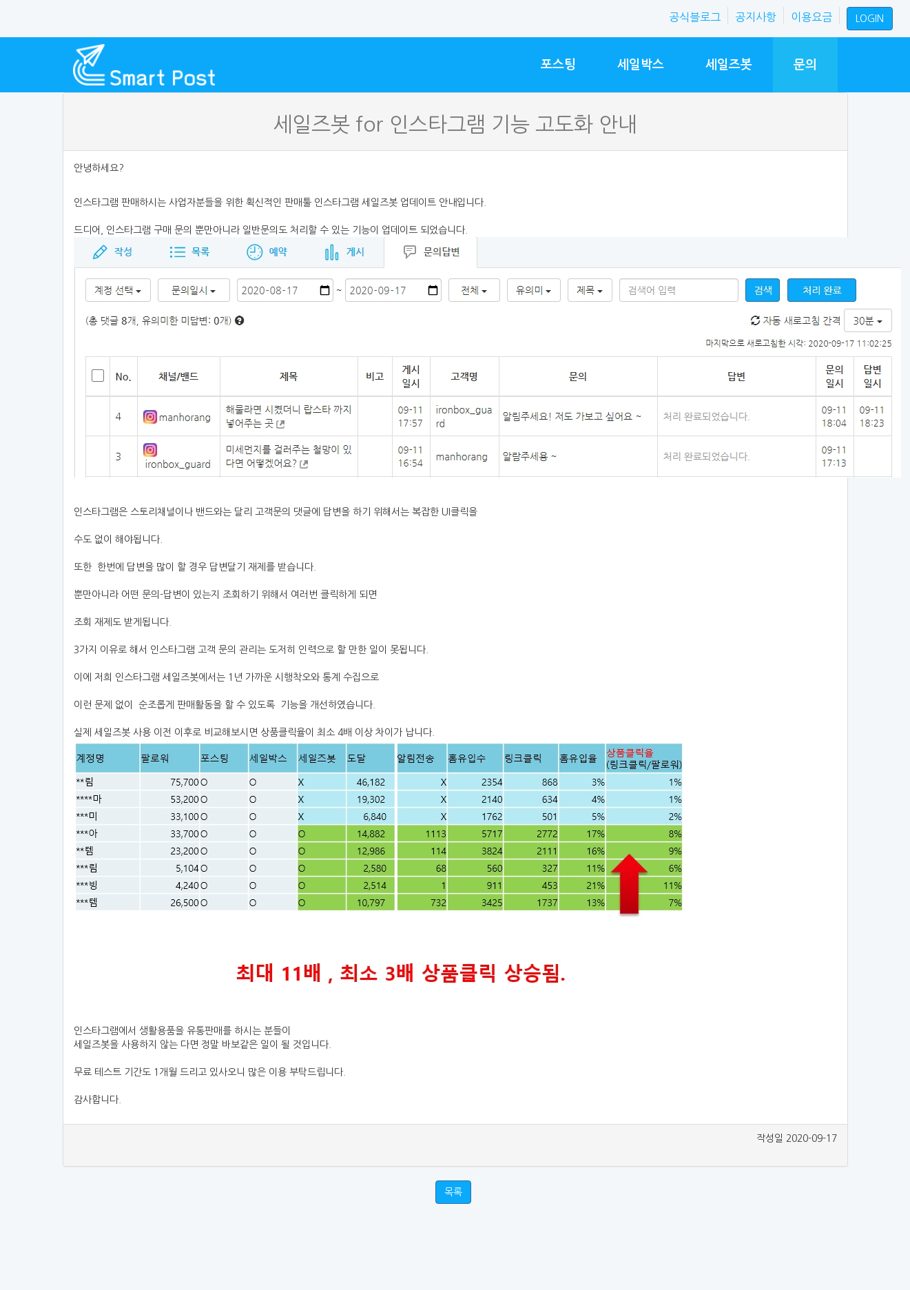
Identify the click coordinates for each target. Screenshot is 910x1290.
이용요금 (811, 17)
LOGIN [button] (870, 18)
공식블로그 (695, 17)
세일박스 (640, 64)
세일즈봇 (728, 64)
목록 (453, 1192)
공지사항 (755, 17)
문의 (805, 64)
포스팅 (558, 64)
